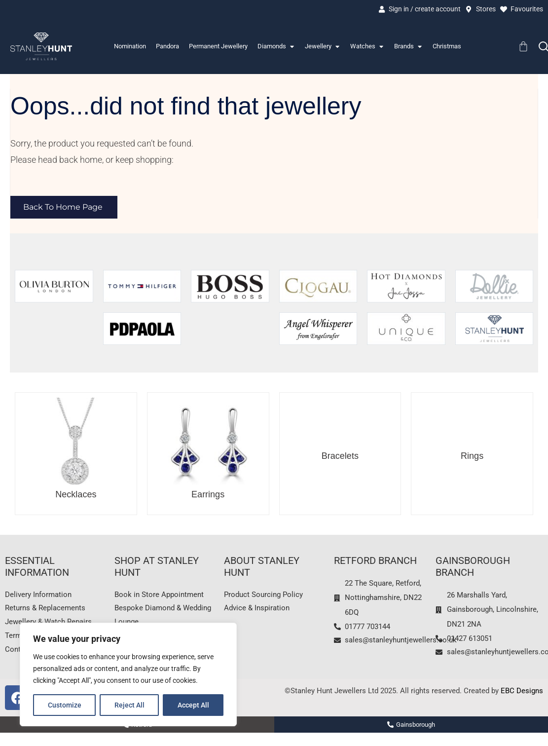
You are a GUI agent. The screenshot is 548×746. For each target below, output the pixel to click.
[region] (128, 674)
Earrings (207, 495)
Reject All (129, 705)
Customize (64, 705)
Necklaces (75, 495)
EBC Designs (522, 693)
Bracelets (340, 457)
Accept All (193, 705)
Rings (472, 457)
